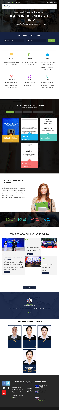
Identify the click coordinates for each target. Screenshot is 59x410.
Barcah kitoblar (29, 388)
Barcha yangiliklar (30, 386)
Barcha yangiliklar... (29, 287)
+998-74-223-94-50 (6, 2)
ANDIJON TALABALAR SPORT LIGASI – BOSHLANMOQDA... (43, 398)
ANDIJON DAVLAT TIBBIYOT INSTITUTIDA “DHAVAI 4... (43, 392)
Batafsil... (30, 254)
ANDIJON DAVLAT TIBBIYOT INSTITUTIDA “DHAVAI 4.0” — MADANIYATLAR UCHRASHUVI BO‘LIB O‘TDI (33, 244)
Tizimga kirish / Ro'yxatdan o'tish (51, 2)
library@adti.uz (16, 2)
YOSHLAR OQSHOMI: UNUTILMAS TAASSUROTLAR (13, 258)
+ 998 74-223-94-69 (16, 399)
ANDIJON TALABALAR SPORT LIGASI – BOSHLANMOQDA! (48, 262)
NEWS (5, 254)
